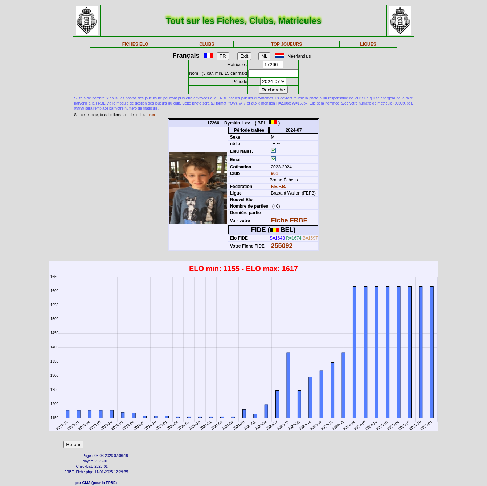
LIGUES (368, 44)
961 (274, 173)
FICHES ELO (135, 44)
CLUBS (206, 44)
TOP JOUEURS (286, 44)
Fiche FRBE (289, 220)
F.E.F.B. (278, 186)
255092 (281, 245)
